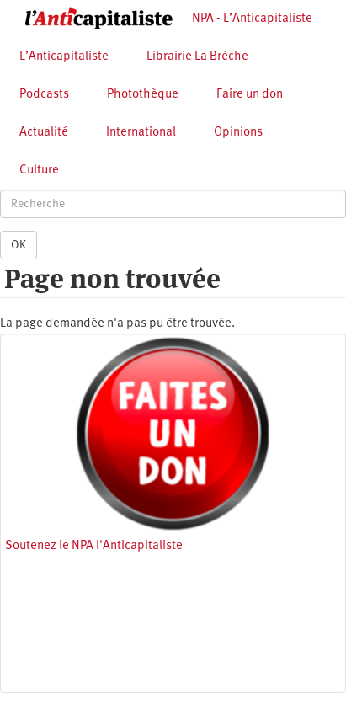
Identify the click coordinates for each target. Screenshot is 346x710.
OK (18, 245)
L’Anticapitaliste (64, 57)
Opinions (238, 132)
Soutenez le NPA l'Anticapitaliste (94, 546)
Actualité (43, 132)
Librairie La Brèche (197, 57)
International (141, 132)
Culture (39, 170)
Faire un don (249, 94)
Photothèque (142, 94)
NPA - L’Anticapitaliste (252, 19)
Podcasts (44, 94)
